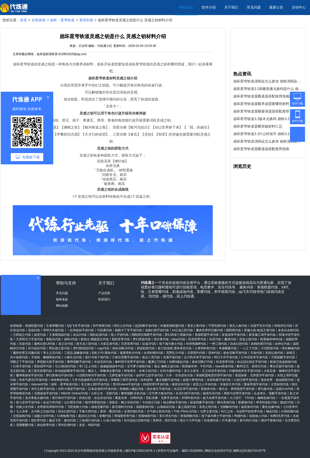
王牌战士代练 (22, 334)
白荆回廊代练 (290, 411)
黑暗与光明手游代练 (237, 393)
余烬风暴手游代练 (219, 380)
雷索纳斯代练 (147, 416)
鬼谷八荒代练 (151, 357)
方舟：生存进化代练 (179, 375)
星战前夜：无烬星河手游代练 (254, 375)
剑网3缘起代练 (179, 362)
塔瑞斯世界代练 (124, 416)
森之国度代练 (187, 407)
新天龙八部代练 (86, 344)
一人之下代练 (249, 348)
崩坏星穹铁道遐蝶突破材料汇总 (257, 126)
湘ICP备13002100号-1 (140, 450)
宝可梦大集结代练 (161, 393)
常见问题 (254, 7)
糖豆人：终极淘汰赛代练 (104, 371)
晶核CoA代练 (285, 389)
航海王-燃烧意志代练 (95, 339)
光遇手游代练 (172, 357)
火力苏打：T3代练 (242, 398)
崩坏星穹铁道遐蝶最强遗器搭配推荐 (261, 111)
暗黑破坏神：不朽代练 (197, 366)
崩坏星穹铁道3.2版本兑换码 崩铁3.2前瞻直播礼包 (268, 119)
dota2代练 (178, 339)
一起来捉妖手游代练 (80, 330)
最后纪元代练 (87, 416)
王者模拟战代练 (59, 334)
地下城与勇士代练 (171, 344)
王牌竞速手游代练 (121, 375)
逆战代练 (34, 330)
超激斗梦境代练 (193, 380)
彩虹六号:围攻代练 (104, 353)
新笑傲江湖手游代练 (262, 334)
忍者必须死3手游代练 (102, 389)
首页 (23, 20)
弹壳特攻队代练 (266, 402)
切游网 (83, 46)
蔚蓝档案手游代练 (202, 402)
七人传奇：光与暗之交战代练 (35, 411)
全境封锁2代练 (154, 353)
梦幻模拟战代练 (83, 348)
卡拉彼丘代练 (151, 402)
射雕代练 (105, 416)
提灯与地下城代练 (97, 357)
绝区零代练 (38, 420)
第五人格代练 (238, 325)
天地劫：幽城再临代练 (46, 357)
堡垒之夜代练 (196, 325)
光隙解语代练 (229, 407)
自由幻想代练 (239, 344)
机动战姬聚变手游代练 (70, 371)
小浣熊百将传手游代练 (91, 375)
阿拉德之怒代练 (59, 348)
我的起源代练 (99, 334)
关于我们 (231, 7)
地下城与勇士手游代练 (216, 416)
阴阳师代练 (233, 330)
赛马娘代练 (265, 389)
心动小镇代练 (112, 420)
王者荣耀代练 (55, 325)
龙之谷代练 (65, 344)
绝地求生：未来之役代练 (140, 371)
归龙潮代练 (211, 420)
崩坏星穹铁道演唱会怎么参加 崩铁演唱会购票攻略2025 (268, 81)
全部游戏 (39, 20)
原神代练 (214, 353)
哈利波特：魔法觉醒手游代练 (160, 380)
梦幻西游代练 (142, 339)
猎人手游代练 (120, 334)
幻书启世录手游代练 (254, 357)
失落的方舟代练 (230, 384)
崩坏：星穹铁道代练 (64, 384)
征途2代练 (149, 344)
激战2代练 (287, 402)
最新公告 (276, 7)
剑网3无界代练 (280, 416)
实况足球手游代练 (186, 389)
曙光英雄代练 (226, 402)
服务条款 (62, 299)
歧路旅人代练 (258, 416)
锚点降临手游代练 (175, 402)
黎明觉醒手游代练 (79, 362)
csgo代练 (103, 348)
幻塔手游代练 (22, 366)
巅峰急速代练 (266, 398)
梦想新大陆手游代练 (50, 362)
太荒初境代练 (280, 384)
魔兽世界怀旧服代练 (209, 330)
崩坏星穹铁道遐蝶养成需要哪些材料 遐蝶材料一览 (268, 104)
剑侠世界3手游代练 (156, 384)
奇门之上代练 (88, 366)
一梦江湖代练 (218, 344)
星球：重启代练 (110, 411)
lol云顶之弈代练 (182, 330)
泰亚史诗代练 (181, 384)
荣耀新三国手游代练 (124, 380)
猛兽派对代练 (250, 407)
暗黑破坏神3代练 (271, 339)
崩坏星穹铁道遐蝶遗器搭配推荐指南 (261, 149)
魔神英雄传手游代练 (29, 375)
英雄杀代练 (208, 389)
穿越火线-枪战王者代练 (259, 330)
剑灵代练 (215, 339)
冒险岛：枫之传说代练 (124, 402)
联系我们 (104, 299)
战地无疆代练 (100, 407)
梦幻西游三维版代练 (178, 334)
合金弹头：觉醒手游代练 (270, 393)
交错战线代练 (22, 416)
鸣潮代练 (240, 416)
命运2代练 (80, 334)
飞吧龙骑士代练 (77, 407)
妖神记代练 (282, 344)
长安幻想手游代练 (188, 393)
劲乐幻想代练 (67, 411)
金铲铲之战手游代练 (149, 375)
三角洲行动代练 (89, 420)
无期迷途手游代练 (46, 393)
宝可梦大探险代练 (139, 366)
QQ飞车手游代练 (78, 325)
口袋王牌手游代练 (246, 380)
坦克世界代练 (197, 339)
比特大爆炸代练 (170, 371)
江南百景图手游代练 (125, 357)
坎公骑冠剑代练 (65, 366)
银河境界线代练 (95, 402)
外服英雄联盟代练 (172, 325)
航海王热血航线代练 (283, 362)
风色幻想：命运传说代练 (95, 398)
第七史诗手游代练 (28, 402)
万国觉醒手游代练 (283, 357)
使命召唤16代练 (123, 348)
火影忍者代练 (109, 344)
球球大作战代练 (53, 330)
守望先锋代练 (217, 325)
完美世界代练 (130, 344)
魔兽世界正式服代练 (26, 353)
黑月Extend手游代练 (126, 384)
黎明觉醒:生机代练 (133, 393)
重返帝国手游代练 (256, 384)
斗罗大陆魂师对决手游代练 (90, 380)
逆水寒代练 (161, 339)
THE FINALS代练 (185, 411)
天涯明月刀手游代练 (29, 339)
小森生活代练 (73, 357)
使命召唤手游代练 (235, 353)
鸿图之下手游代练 (22, 362)
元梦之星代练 (209, 411)
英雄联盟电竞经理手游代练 (214, 375)
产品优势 (104, 293)
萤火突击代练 (168, 416)
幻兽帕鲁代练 (66, 416)
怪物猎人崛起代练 (132, 389)
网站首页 (186, 7)
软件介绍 (209, 7)
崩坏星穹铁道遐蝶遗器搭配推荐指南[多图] (265, 96)
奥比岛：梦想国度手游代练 (237, 389)
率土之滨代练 (52, 353)
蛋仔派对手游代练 (64, 398)
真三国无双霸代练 (40, 371)
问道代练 (25, 344)
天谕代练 (256, 353)
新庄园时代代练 (122, 407)
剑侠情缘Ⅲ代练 (196, 344)
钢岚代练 (272, 411)
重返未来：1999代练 (129, 398)
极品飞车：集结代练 (62, 420)
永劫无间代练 (103, 362)
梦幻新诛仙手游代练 (59, 375)
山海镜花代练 (166, 407)
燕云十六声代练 (190, 420)
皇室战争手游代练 (234, 334)
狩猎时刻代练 (191, 398)
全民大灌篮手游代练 (71, 389)
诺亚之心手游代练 (205, 384)
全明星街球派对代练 (50, 407)
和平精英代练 (102, 325)
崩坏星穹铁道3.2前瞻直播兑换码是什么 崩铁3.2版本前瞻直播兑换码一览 (268, 89)
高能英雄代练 (145, 407)
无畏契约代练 (196, 353)
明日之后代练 (123, 325)
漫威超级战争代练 (112, 366)
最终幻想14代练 (44, 344)
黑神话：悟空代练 (165, 420)
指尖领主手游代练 (159, 389)
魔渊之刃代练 (157, 362)
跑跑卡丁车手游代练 (128, 330)
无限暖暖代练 (25, 425)
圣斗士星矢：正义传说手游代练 (205, 371)
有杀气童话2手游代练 (33, 380)
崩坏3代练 (71, 339)
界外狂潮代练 (67, 425)
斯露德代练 (245, 402)
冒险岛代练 (53, 339)
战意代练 (40, 334)
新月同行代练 (249, 420)
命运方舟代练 (52, 402)
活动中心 (299, 7)
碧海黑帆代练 (189, 416)
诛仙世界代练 (46, 425)
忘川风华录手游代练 (197, 357)
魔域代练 (230, 339)
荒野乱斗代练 (175, 353)
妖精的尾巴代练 (261, 344)
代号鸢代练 (229, 420)
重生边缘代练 (271, 407)
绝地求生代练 (283, 325)
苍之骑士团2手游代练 (95, 384)
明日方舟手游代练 (226, 357)
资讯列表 (86, 20)
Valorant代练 (39, 384)
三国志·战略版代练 (76, 353)
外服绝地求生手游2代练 (245, 371)
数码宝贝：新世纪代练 (252, 366)
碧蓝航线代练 (146, 348)
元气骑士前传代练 (159, 411)
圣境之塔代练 (208, 407)
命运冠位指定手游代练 (252, 362)
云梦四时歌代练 (205, 348)
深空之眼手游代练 (43, 389)
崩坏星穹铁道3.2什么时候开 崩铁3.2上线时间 (268, 134)
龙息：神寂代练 (89, 425)
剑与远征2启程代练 (137, 420)
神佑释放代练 (60, 380)
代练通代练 (104, 330)
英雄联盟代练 (34, 325)
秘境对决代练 (212, 393)
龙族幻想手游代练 (157, 330)
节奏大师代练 (88, 411)
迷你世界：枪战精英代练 (277, 380)
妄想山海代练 (274, 353)
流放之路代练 (248, 339)
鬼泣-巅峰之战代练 (166, 366)
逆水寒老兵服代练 (37, 398)
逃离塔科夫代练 (130, 353)
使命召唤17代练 (202, 362)
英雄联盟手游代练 (207, 334)
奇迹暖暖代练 (228, 348)
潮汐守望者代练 (271, 420)
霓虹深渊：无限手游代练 (162, 398)
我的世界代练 (121, 339)
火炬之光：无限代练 (104, 393)
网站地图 (62, 305)
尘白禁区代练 (73, 402)
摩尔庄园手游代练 (282, 366)
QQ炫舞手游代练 (146, 325)
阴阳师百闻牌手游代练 (147, 334)
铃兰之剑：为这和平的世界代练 (242, 411)
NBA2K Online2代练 (74, 393)
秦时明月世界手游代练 (130, 362)
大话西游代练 (270, 348)
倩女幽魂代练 (291, 348)
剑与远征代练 (37, 348)
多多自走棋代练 (288, 330)
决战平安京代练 (260, 325)
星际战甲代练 (43, 366)
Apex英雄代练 (224, 366)
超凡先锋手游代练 (215, 398)
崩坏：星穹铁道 (62, 20)
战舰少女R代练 (44, 416)
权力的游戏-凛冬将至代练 (175, 348)
